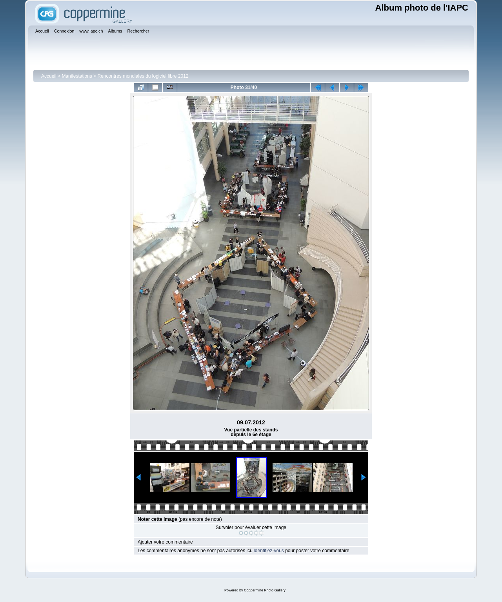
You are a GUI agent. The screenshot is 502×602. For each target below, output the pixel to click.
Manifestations (77, 76)
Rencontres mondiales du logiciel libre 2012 (142, 76)
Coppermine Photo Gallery (265, 590)
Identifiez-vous (268, 550)
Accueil (48, 76)
